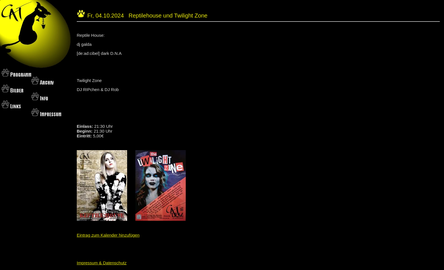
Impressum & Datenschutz (102, 262)
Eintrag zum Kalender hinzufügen (108, 235)
